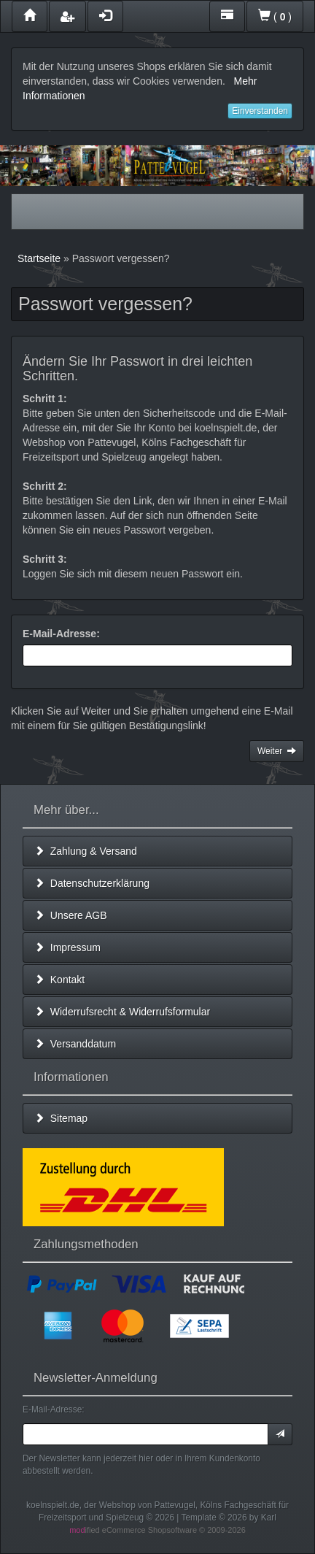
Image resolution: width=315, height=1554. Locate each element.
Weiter (276, 751)
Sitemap (61, 1118)
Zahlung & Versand (85, 851)
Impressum (67, 947)
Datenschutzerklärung (91, 883)
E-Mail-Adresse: (61, 633)
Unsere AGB (70, 915)
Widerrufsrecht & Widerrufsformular (122, 1012)
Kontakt (59, 979)
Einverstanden (260, 111)
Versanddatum (75, 1044)
